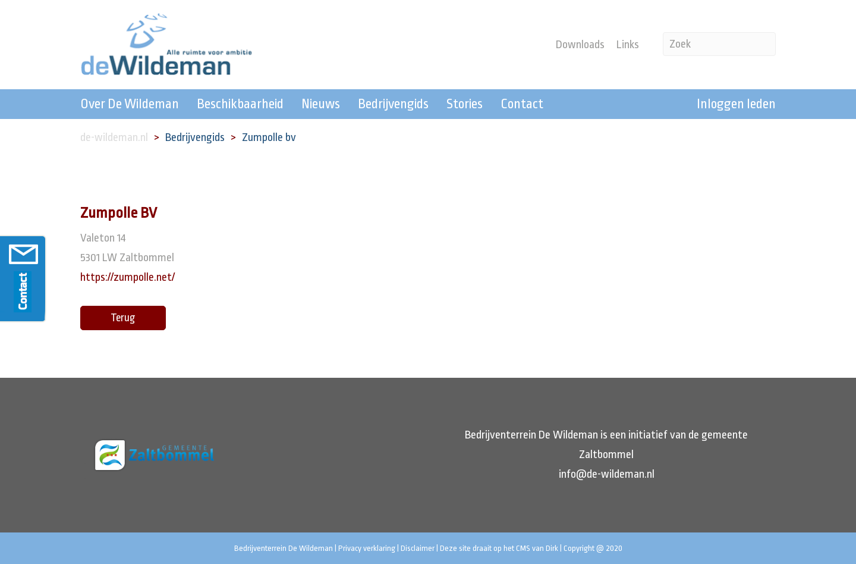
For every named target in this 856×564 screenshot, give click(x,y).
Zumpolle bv (269, 137)
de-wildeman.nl (114, 137)
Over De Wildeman (129, 104)
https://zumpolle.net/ (127, 277)
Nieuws (320, 104)
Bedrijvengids (393, 104)
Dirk (552, 548)
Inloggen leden (736, 104)
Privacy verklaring (366, 548)
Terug (123, 318)
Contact (522, 104)
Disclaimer (418, 548)
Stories (464, 104)
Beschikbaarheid (240, 104)
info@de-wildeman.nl (606, 474)
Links (627, 44)
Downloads (580, 44)
